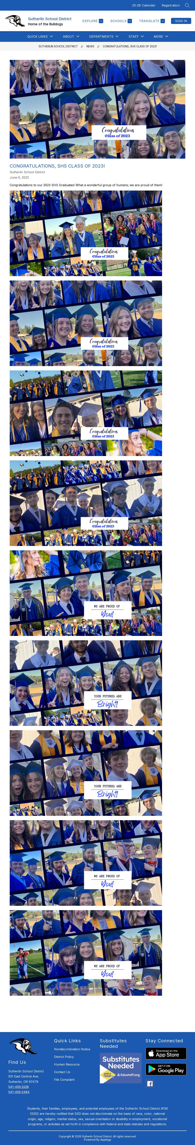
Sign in (181, 21)
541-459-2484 (19, 1092)
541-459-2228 (18, 1087)
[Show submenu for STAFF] (134, 36)
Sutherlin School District (58, 46)
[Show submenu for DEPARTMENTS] (101, 36)
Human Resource (67, 1064)
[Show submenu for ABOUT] (68, 36)
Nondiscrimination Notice (72, 1049)
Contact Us (62, 1072)
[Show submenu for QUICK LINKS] (37, 36)
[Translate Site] (151, 21)
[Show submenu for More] (158, 36)
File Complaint (64, 1079)
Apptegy (105, 1139)
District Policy (64, 1057)
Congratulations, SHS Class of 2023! (130, 46)
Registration (171, 5)
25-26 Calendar (144, 5)
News (90, 46)
